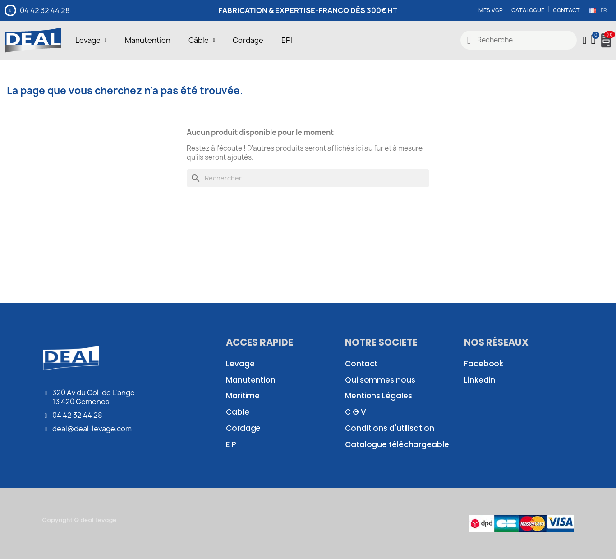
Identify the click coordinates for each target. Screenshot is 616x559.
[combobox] (519, 40)
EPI (286, 40)
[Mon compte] (584, 40)
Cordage (248, 40)
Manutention (147, 40)
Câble (201, 40)
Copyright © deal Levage (79, 520)
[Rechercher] (308, 178)
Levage (91, 40)
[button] (594, 40)
